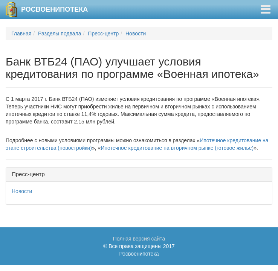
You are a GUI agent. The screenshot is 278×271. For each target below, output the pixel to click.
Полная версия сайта (139, 239)
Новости (135, 33)
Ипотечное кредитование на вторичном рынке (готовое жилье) (177, 148)
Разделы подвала (59, 33)
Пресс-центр (103, 33)
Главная (21, 33)
